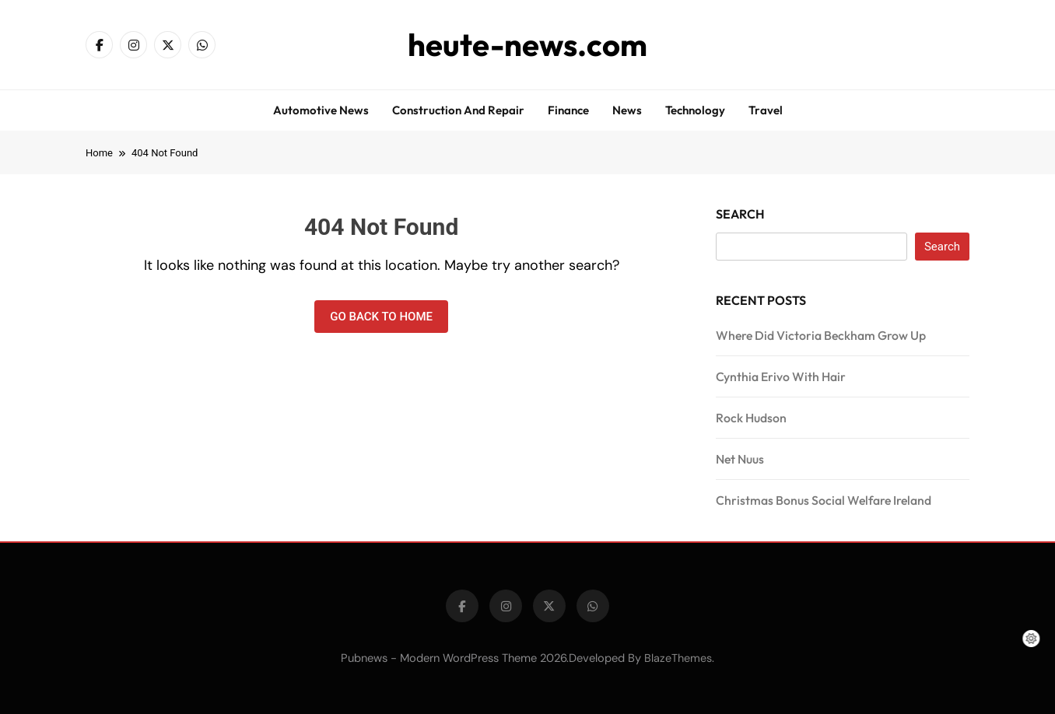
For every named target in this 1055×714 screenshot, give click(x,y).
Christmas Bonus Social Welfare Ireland (823, 500)
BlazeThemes (678, 658)
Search (740, 214)
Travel (765, 110)
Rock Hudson (751, 417)
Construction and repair (458, 110)
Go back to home (381, 317)
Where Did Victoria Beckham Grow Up (821, 335)
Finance (568, 110)
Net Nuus (740, 459)
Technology (695, 110)
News (627, 110)
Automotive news (321, 110)
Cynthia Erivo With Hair (781, 376)
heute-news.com (527, 44)
